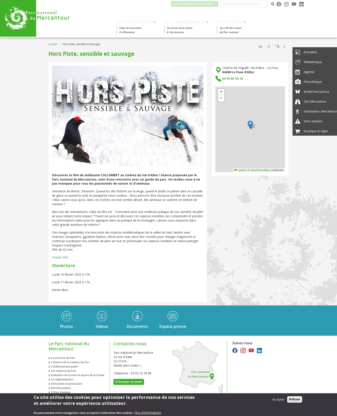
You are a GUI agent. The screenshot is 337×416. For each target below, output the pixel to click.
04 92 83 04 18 (232, 78)
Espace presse (172, 326)
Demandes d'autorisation (66, 384)
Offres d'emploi (60, 392)
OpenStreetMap (260, 170)
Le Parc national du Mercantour (196, 4)
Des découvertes (135, 21)
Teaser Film (60, 257)
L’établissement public (64, 366)
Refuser (294, 399)
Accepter (278, 399)
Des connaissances (185, 21)
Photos (66, 326)
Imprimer (260, 46)
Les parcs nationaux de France (244, 4)
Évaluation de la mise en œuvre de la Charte (77, 375)
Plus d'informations (147, 413)
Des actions (230, 21)
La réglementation (62, 379)
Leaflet (240, 170)
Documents (137, 326)
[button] (250, 124)
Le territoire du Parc (63, 358)
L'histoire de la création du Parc (70, 362)
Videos (102, 326)
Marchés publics (61, 388)
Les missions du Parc (64, 371)
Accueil (53, 44)
